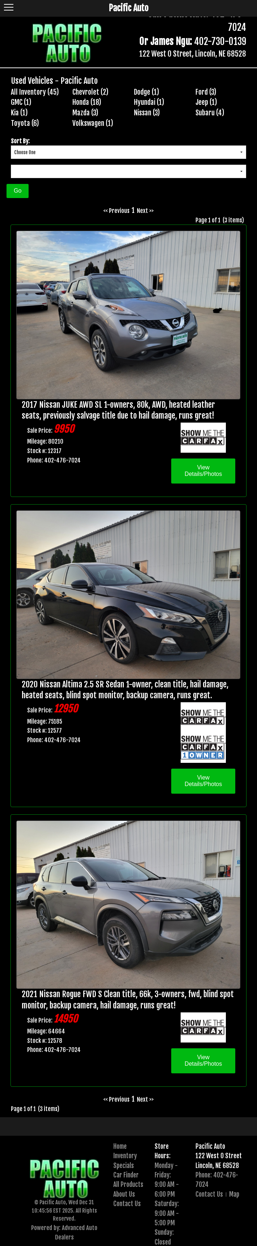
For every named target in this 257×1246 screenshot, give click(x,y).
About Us (124, 1194)
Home (120, 1146)
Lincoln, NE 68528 (217, 1165)
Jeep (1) (206, 102)
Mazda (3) (85, 112)
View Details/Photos (203, 470)
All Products (128, 1184)
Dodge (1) (146, 92)
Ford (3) (205, 92)
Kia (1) (19, 112)
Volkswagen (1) (92, 123)
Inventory (125, 1156)
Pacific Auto (210, 1146)
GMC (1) (21, 102)
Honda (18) (86, 102)
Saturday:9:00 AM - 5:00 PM (167, 1213)
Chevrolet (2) (90, 92)
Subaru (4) (209, 112)
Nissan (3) (147, 112)
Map (234, 1194)
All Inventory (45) (35, 92)
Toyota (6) (25, 123)
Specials (123, 1165)
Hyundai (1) (149, 102)
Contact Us (127, 1204)
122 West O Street (218, 1156)
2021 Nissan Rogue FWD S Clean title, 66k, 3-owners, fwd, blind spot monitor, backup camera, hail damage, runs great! (128, 1000)
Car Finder (126, 1175)
